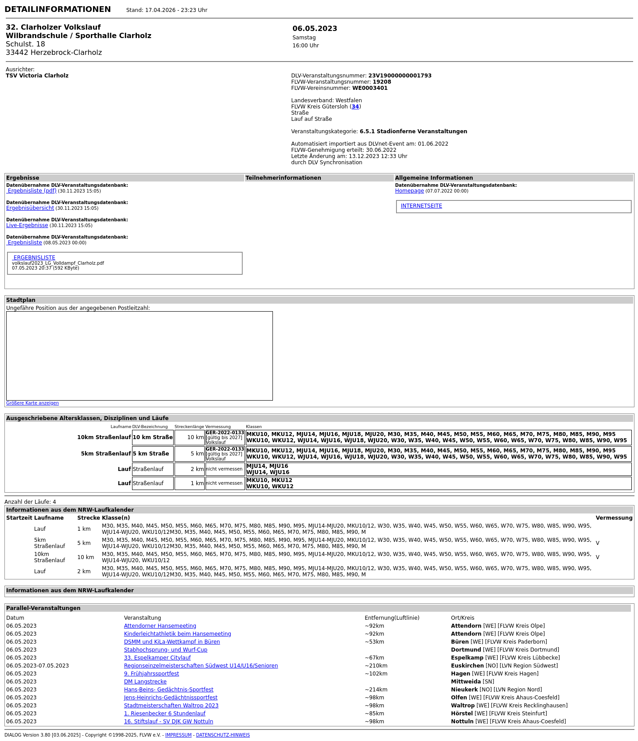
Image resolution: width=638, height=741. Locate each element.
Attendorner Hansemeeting (160, 626)
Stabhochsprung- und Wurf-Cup (165, 650)
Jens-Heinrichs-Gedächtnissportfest (171, 698)
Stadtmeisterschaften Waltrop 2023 (171, 705)
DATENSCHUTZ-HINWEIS (223, 735)
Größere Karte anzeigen (32, 403)
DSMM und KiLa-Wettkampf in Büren (172, 642)
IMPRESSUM (178, 735)
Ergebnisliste (24, 242)
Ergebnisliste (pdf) (31, 191)
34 (355, 107)
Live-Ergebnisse (27, 225)
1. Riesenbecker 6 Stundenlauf (165, 713)
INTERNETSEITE (421, 206)
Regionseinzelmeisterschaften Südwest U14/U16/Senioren (201, 666)
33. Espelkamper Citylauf (157, 658)
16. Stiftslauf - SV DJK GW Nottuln (168, 721)
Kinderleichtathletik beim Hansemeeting (177, 634)
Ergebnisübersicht (30, 208)
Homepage (409, 191)
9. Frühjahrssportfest (151, 674)
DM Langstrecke (145, 682)
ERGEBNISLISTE (33, 258)
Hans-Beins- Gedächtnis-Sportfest (169, 690)
